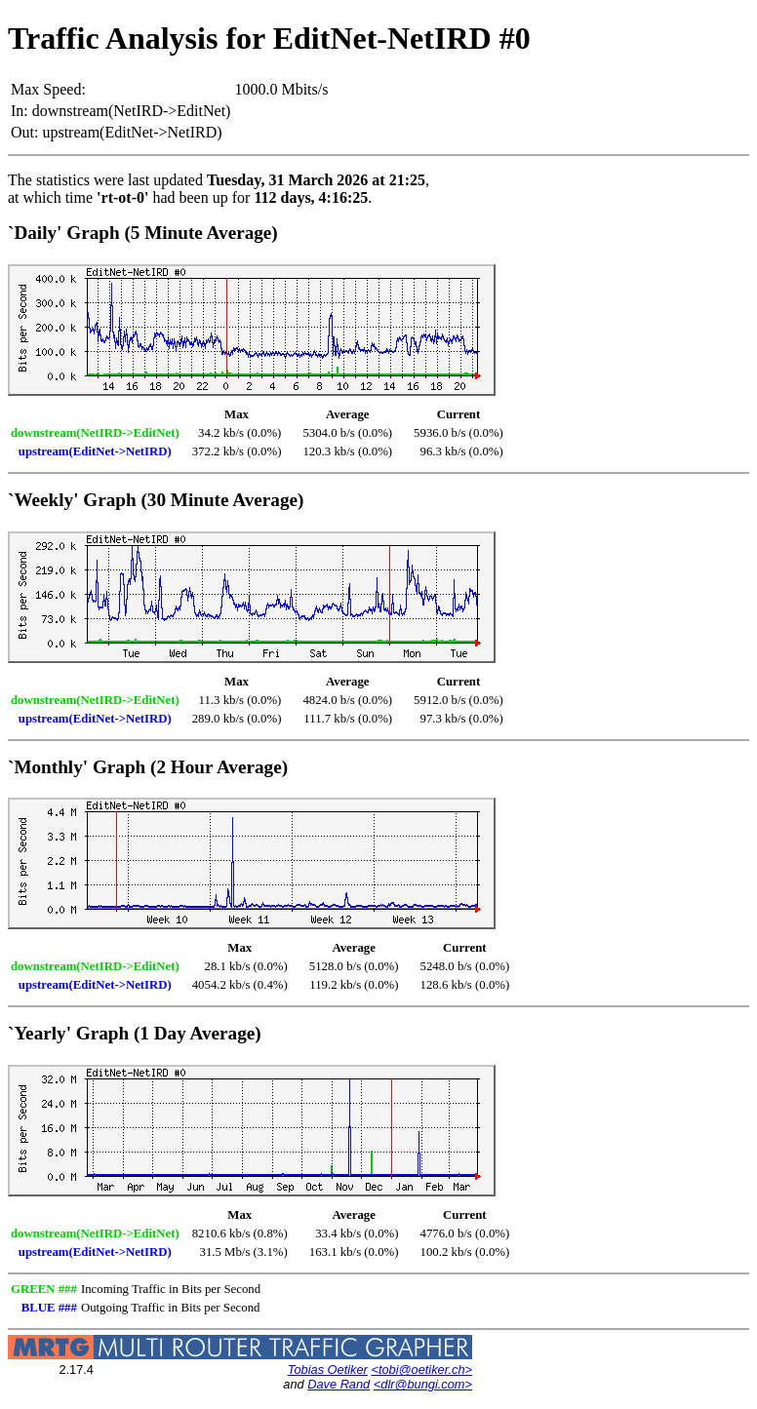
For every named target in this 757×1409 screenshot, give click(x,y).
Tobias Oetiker (328, 1369)
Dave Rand (338, 1384)
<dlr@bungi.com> (423, 1384)
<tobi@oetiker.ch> (421, 1369)
